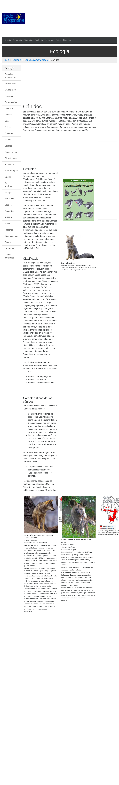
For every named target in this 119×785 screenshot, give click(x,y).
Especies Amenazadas (36, 60)
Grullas (8, 177)
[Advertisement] (66, 18)
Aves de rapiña (11, 171)
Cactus (8, 242)
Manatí (8, 140)
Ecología (39, 40)
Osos (7, 121)
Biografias (28, 40)
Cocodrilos (9, 211)
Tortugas (8, 192)
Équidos (8, 146)
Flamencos (10, 164)
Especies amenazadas (10, 75)
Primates (9, 96)
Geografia (17, 40)
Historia (7, 40)
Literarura (49, 40)
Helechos (9, 230)
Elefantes (9, 133)
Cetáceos (9, 108)
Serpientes (9, 199)
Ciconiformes (11, 158)
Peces (7, 224)
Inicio (6, 60)
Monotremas (10, 83)
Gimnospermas (11, 236)
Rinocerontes (11, 152)
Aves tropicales (9, 184)
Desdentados (11, 102)
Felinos (8, 127)
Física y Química (63, 40)
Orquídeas (9, 248)
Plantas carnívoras (9, 256)
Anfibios (8, 217)
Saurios (8, 205)
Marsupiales (10, 90)
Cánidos (8, 115)
